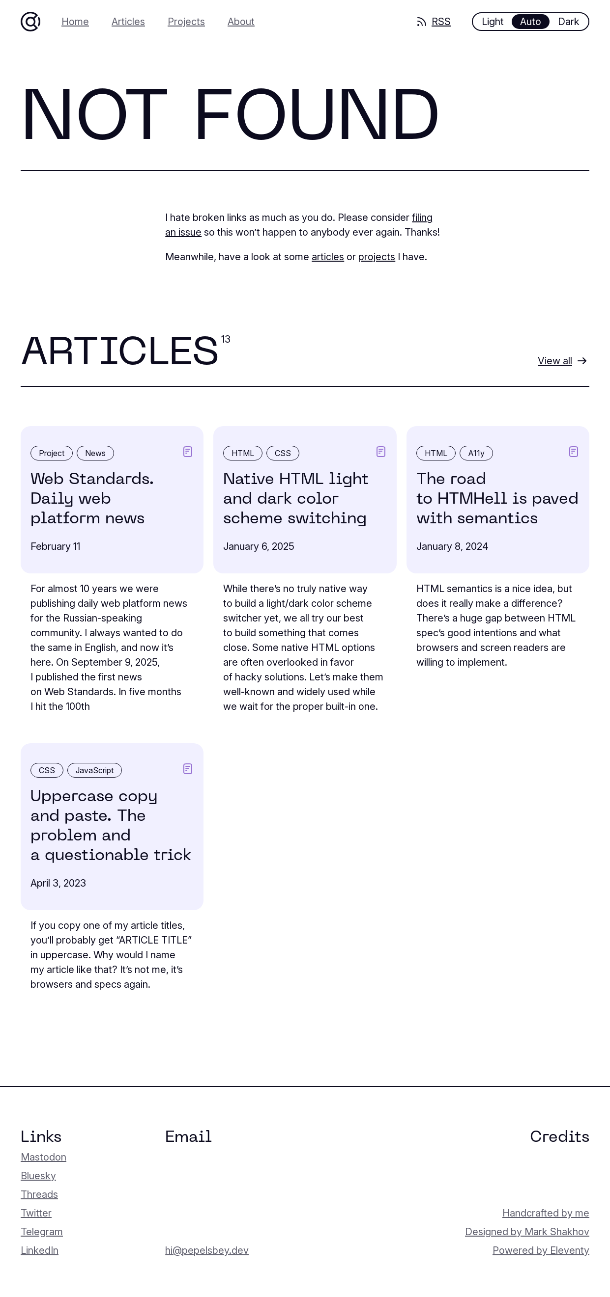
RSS (433, 21)
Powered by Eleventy (541, 1250)
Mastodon (43, 1157)
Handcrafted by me (545, 1213)
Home (75, 21)
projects (376, 257)
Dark (569, 21)
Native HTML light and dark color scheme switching (296, 499)
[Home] (30, 21)
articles (328, 257)
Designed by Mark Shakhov (527, 1232)
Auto (530, 21)
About (241, 21)
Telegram (42, 1232)
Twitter (36, 1213)
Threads (39, 1194)
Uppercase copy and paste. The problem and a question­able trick (110, 826)
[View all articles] (562, 360)
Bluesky (38, 1176)
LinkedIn (39, 1250)
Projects (186, 21)
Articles (128, 21)
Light (493, 21)
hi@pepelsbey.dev (207, 1250)
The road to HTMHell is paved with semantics (497, 499)
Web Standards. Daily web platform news (92, 499)
